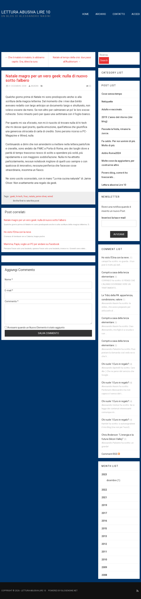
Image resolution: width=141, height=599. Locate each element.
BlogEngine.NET (69, 590)
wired (50, 196)
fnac (25, 196)
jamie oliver (41, 196)
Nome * (9, 279)
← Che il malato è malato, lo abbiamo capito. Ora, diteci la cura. (24, 59)
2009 (104, 567)
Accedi (136, 14)
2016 (104, 520)
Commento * (11, 301)
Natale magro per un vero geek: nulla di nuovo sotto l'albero (46, 78)
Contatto (119, 14)
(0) (88, 86)
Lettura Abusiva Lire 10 (25, 12)
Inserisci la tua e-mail (114, 217)
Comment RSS (111, 454)
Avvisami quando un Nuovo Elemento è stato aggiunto (35, 327)
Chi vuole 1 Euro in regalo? (115, 364)
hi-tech (19, 196)
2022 (104, 489)
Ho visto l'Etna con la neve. (18, 232)
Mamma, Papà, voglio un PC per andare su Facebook (31, 244)
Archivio (101, 14)
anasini (34, 86)
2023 (119, 478)
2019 (104, 505)
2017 (104, 513)
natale (32, 196)
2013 (104, 536)
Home (85, 14)
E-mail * (9, 290)
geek (12, 196)
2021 (104, 497)
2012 (104, 544)
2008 (104, 575)
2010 (104, 559)
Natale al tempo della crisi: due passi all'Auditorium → (72, 59)
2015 (104, 528)
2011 (104, 551)
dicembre (112, 480)
